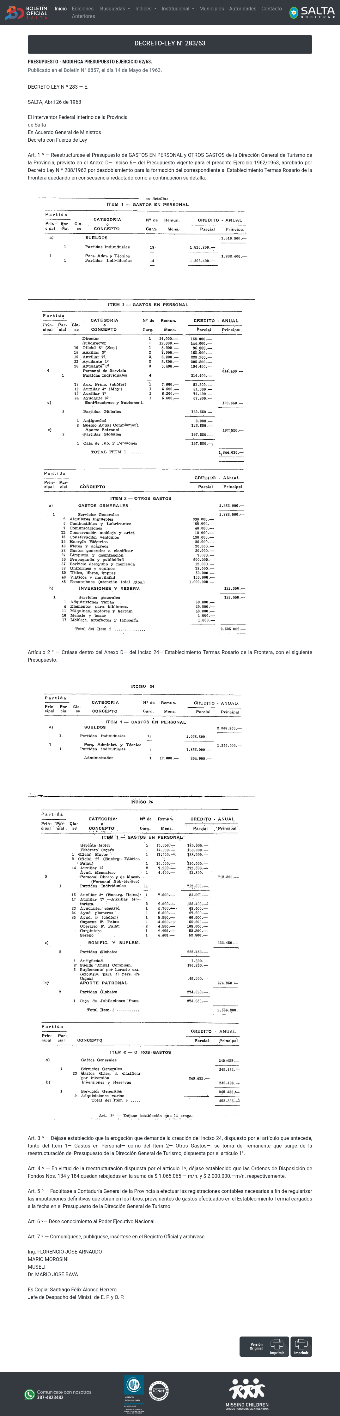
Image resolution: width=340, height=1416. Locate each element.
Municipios (211, 9)
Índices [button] (144, 9)
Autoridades (242, 9)
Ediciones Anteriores (83, 12)
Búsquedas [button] (113, 9)
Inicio (61, 9)
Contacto (271, 9)
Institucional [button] (176, 9)
